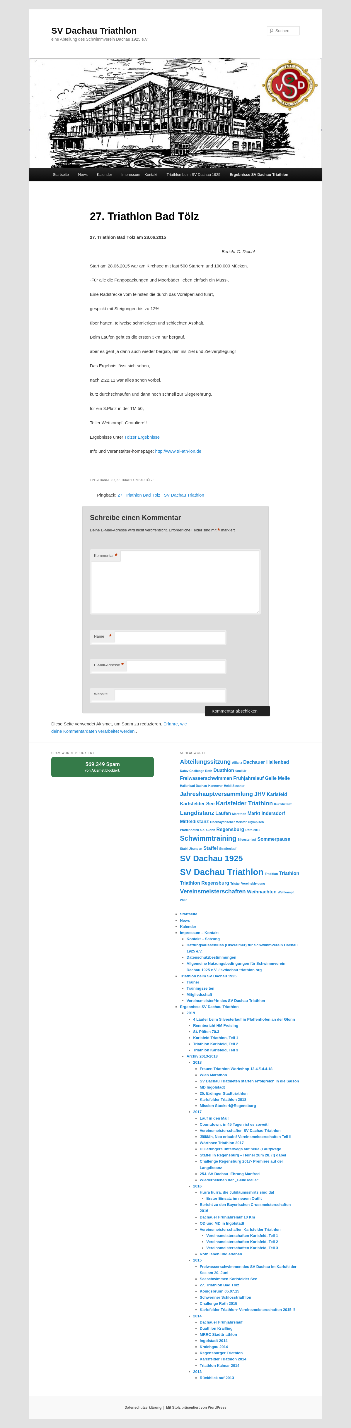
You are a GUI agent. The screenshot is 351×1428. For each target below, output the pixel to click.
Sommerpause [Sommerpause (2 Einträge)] (274, 839)
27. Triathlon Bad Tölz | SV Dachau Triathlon (160, 494)
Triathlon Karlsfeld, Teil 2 (215, 1044)
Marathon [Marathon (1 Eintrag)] (239, 814)
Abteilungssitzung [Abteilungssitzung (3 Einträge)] (205, 761)
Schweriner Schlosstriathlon (225, 1297)
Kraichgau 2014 (214, 1347)
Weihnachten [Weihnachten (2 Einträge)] (262, 891)
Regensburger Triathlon (221, 1353)
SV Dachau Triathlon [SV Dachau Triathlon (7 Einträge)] (221, 872)
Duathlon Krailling (216, 1328)
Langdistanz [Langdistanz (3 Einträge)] (197, 813)
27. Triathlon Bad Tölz (219, 1285)
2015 (197, 1260)
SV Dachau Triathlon (94, 30)
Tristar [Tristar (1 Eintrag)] (235, 883)
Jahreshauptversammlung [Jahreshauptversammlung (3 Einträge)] (216, 794)
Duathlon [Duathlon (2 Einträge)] (224, 770)
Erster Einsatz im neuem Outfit (234, 1198)
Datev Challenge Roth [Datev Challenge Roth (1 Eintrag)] (196, 771)
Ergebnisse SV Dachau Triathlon (259, 174)
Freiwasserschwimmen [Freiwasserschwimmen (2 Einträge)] (206, 778)
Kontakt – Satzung (203, 939)
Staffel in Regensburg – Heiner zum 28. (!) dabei (243, 1155)
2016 (197, 1186)
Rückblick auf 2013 (217, 1378)
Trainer (193, 982)
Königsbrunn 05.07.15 (219, 1291)
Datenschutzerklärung (143, 1407)
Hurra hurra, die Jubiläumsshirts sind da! (237, 1192)
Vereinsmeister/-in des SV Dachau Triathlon (226, 1000)
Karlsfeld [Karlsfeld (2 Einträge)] (277, 794)
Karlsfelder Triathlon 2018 (223, 1099)
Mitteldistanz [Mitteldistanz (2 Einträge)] (194, 821)
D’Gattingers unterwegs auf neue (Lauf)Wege (240, 1149)
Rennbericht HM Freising (215, 1025)
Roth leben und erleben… (223, 1254)
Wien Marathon (213, 1075)
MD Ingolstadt (212, 1087)
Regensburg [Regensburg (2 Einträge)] (230, 829)
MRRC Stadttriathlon (218, 1334)
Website (101, 694)
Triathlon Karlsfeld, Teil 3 (215, 1050)
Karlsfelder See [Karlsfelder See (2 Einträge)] (197, 803)
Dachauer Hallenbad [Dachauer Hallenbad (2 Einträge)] (266, 762)
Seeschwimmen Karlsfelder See (228, 1279)
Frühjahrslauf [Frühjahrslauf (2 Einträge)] (248, 778)
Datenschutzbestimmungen (211, 957)
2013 (197, 1371)
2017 (197, 1112)
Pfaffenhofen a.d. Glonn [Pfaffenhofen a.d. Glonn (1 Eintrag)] (197, 830)
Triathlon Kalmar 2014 (219, 1365)
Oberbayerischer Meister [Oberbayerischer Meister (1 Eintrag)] (228, 822)
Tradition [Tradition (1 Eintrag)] (271, 874)
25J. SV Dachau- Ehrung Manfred (230, 1174)
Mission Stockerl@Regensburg (228, 1105)
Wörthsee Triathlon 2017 (222, 1143)
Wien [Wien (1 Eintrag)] (183, 900)
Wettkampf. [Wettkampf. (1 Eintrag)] (286, 892)
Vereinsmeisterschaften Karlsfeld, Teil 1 (242, 1235)
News (83, 174)
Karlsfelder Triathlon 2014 (223, 1359)
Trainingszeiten (200, 988)
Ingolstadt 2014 (214, 1340)
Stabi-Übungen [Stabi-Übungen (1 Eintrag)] (191, 848)
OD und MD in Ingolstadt (222, 1223)
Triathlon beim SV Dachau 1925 (194, 174)
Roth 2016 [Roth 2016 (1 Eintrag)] (253, 830)
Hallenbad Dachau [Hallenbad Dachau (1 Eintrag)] (193, 785)
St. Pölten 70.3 (206, 1031)
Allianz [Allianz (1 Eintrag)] (237, 762)
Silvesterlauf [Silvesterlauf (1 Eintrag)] (247, 839)
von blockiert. (102, 767)
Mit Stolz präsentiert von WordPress (196, 1407)
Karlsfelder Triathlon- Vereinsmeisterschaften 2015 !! (247, 1309)
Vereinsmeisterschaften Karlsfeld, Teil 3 (242, 1248)
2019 (191, 1013)
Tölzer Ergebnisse (142, 437)
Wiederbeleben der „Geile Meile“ (229, 1180)
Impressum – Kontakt (139, 174)
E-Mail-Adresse (109, 665)
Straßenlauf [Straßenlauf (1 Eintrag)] (227, 848)
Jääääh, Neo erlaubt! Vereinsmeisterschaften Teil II (246, 1136)
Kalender (104, 174)
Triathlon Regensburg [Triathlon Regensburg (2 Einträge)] (204, 882)
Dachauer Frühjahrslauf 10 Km (227, 1217)
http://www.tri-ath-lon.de (178, 451)
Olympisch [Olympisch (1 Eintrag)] (256, 822)
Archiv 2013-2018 (202, 1056)
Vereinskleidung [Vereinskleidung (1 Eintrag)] (253, 883)
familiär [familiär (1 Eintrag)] (240, 771)
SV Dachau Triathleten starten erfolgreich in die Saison (249, 1081)
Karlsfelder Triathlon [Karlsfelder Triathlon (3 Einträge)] (244, 803)
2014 (197, 1316)
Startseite (61, 174)
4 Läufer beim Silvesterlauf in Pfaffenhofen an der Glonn (244, 1019)
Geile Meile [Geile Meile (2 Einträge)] (277, 778)
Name (103, 636)
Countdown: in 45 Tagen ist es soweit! (234, 1124)
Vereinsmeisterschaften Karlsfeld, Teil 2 (242, 1242)
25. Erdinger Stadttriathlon (224, 1093)
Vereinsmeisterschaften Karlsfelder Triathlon (240, 1229)
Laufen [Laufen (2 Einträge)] (223, 813)
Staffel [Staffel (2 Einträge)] (210, 848)
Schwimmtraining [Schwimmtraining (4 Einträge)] (208, 838)
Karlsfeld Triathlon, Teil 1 (215, 1038)
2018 (197, 1062)
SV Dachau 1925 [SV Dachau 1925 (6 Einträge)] (211, 858)
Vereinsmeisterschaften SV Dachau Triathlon (240, 1130)
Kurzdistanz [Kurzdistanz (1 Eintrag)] (283, 804)
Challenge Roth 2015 (218, 1303)
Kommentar (105, 556)
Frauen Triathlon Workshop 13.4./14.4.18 (236, 1069)
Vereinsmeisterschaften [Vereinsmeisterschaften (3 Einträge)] (213, 891)
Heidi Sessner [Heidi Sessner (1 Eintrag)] (234, 785)
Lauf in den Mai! (214, 1118)
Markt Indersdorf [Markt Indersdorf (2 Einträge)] (266, 813)
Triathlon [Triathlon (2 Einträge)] (289, 873)
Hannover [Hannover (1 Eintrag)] (215, 785)
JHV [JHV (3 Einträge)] (259, 794)
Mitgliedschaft (199, 994)
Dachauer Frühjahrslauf (221, 1322)
